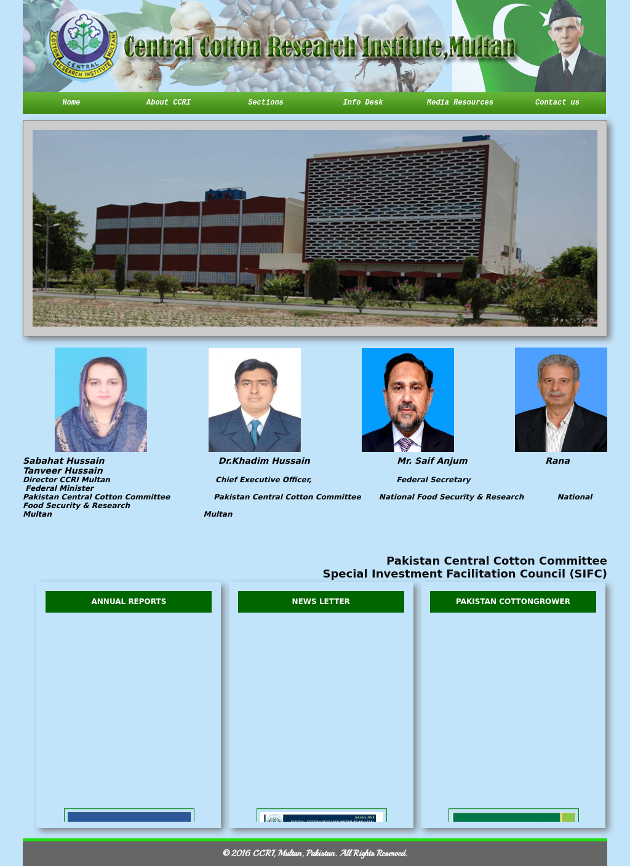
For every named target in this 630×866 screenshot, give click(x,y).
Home (72, 102)
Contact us (557, 102)
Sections (266, 102)
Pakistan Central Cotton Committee (496, 560)
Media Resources (460, 102)
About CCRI (168, 102)
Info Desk (363, 102)
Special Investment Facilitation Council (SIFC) (464, 573)
